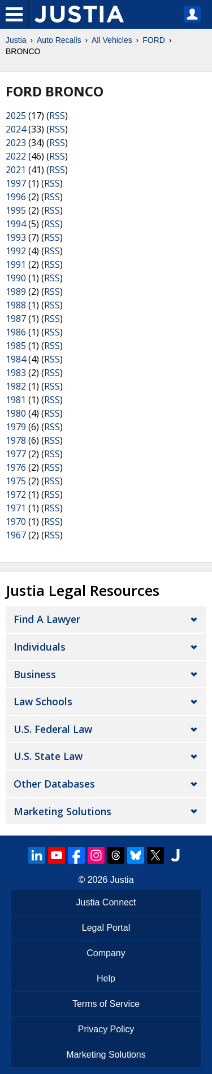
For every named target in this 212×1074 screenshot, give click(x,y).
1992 (16, 251)
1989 (16, 291)
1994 (16, 224)
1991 (16, 264)
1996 (16, 197)
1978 (16, 440)
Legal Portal (106, 927)
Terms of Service (106, 1004)
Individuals (40, 646)
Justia (16, 40)
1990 (16, 278)
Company (105, 953)
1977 (16, 454)
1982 (16, 386)
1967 (16, 535)
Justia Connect (106, 902)
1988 (16, 305)
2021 (16, 169)
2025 (16, 115)
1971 (16, 508)
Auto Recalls (59, 40)
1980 (16, 413)
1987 (16, 318)
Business (35, 674)
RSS (57, 115)
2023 (16, 142)
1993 (16, 237)
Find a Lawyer (47, 619)
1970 (16, 521)
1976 (16, 467)
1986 (16, 332)
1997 (16, 183)
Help (106, 978)
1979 (16, 427)
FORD (153, 40)
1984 (16, 359)
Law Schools (43, 701)
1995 (16, 210)
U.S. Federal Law (53, 729)
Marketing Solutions (62, 811)
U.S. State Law (48, 756)
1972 (16, 494)
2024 (16, 129)
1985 (16, 345)
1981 (16, 400)
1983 (16, 372)
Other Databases (54, 783)
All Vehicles (112, 40)
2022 (16, 156)
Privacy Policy (106, 1029)
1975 (16, 481)
